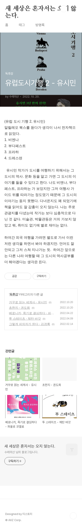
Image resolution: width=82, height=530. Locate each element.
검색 (63, 8)
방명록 (40, 25)
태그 (22, 25)
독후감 (13, 294)
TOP (73, 515)
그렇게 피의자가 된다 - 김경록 (29, 324)
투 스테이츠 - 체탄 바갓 (25, 318)
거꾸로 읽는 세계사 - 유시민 (28, 302)
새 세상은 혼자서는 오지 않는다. (41, 9)
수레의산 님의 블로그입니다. (21, 452)
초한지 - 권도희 (19, 307)
